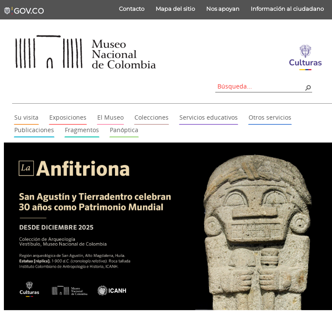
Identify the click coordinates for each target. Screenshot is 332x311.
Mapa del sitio (175, 8)
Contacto (131, 8)
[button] (307, 87)
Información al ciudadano (287, 8)
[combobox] (260, 86)
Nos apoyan (222, 8)
